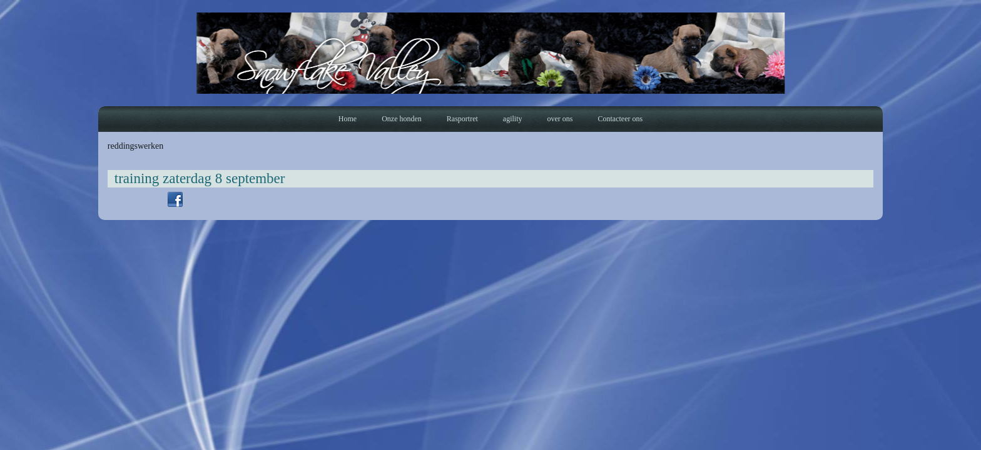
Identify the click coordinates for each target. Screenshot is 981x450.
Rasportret (462, 118)
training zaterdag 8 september (199, 178)
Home (347, 118)
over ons (559, 118)
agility (512, 118)
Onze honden (402, 118)
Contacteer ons (620, 118)
